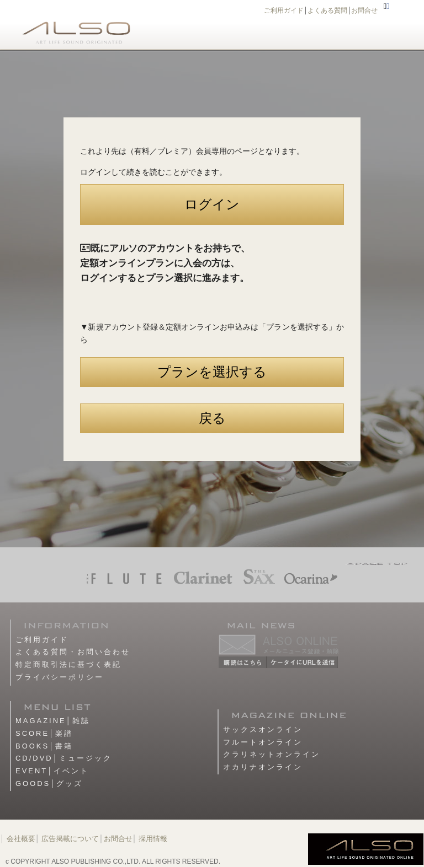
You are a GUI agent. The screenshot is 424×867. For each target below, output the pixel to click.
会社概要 (21, 838)
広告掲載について (70, 838)
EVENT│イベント (52, 771)
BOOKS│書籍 (44, 746)
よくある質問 (327, 10)
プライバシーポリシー (59, 677)
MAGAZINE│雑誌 (52, 721)
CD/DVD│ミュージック (63, 758)
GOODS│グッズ (49, 783)
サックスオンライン (263, 729)
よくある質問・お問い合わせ (72, 652)
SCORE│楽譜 (44, 733)
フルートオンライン (263, 742)
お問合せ (364, 10)
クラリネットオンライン (271, 754)
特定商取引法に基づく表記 (68, 664)
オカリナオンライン (263, 767)
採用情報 (153, 838)
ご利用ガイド (284, 10)
